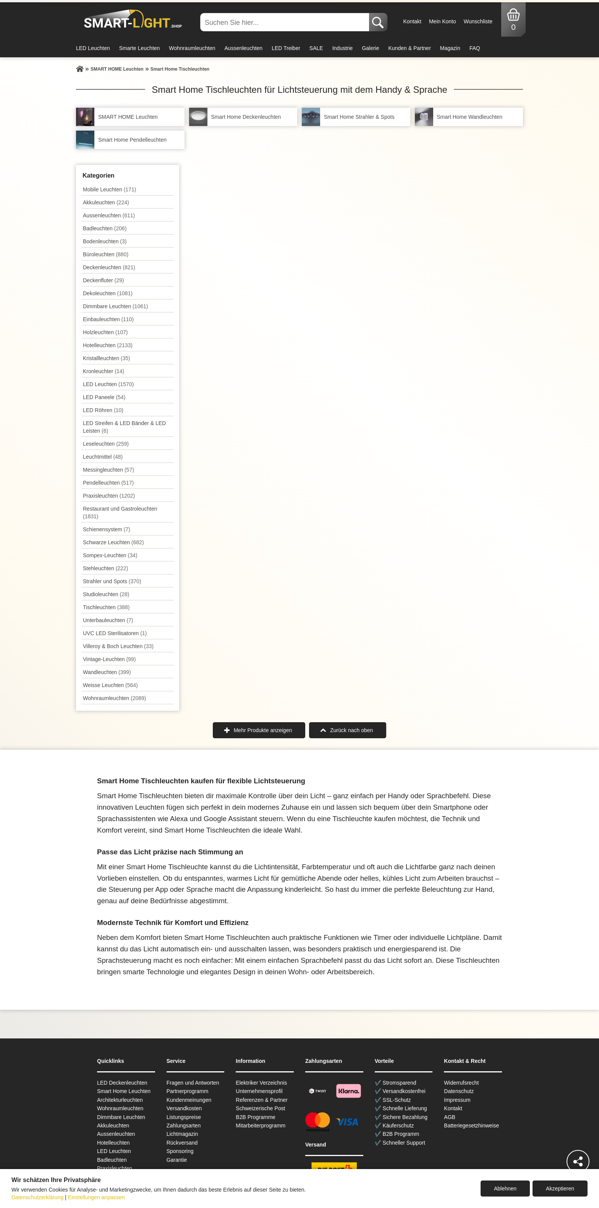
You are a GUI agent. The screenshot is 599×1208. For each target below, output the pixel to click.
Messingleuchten (108, 470)
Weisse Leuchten (110, 685)
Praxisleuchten (109, 496)
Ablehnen (505, 1188)
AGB (449, 1117)
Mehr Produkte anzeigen (263, 730)
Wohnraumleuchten (192, 48)
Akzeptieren (560, 1188)
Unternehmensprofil (259, 1091)
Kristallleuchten (106, 358)
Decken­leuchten (109, 267)
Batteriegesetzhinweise (471, 1125)
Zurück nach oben (351, 730)
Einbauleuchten (108, 319)
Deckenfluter (103, 280)
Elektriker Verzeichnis (261, 1083)
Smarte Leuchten (139, 48)
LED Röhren (103, 410)
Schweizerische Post (260, 1108)
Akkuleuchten (106, 202)
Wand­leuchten (107, 672)
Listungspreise (184, 1117)
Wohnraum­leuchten (114, 698)
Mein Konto (442, 21)
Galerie (370, 48)
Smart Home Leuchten (124, 1091)
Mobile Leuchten (109, 189)
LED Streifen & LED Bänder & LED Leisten (124, 427)
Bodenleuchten (104, 241)
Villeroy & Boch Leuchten (118, 646)
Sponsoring (180, 1151)
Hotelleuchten (108, 345)
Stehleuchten (105, 568)
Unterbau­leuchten (108, 620)
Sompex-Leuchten (110, 555)
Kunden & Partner (410, 48)
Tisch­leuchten (106, 607)
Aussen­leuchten (109, 215)
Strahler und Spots (112, 581)
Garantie (177, 1160)
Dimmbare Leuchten (115, 306)
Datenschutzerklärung (37, 1197)
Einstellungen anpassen (96, 1197)
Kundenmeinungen (189, 1100)
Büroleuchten (105, 254)
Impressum (457, 1100)
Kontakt (412, 21)
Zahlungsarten (184, 1125)
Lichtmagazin (182, 1134)
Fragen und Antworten (193, 1083)
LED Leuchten (93, 48)
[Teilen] (578, 1161)
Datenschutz (459, 1091)
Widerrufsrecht (461, 1083)
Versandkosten (184, 1108)
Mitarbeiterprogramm (260, 1125)
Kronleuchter (103, 371)
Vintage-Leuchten (109, 659)
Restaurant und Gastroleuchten (120, 512)
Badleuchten (104, 228)
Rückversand (182, 1143)
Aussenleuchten (244, 48)
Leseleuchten (106, 444)
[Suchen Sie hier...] (285, 22)
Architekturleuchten (120, 1100)
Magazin (450, 48)
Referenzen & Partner (261, 1100)
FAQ (474, 48)
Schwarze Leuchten (113, 542)
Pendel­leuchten (108, 483)
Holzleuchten (105, 332)
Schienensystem (106, 529)
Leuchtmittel (103, 457)
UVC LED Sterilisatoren (115, 633)
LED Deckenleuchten (122, 1083)
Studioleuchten (106, 594)
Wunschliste (478, 21)
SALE (316, 48)
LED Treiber (286, 48)
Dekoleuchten (108, 293)
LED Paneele (104, 397)
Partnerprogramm (188, 1091)
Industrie (342, 48)
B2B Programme (255, 1117)
